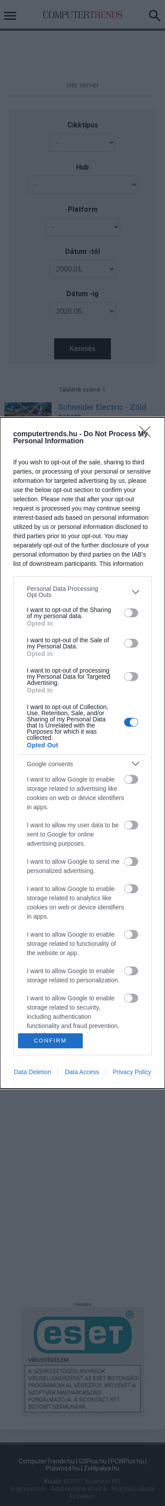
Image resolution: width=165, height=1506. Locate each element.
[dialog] (82, 752)
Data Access (82, 1071)
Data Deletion (32, 1071)
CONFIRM (50, 1040)
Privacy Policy (132, 1071)
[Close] (147, 434)
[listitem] (82, 592)
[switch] (131, 612)
